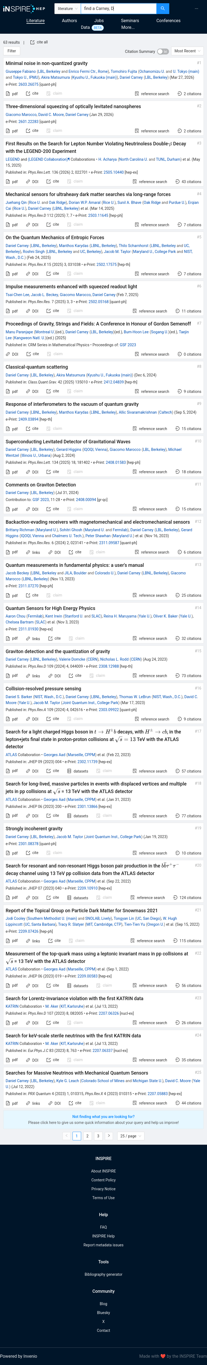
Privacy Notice (103, 1189)
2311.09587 (109, 543)
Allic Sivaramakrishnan (138, 412)
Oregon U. (155, 924)
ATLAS (11, 755)
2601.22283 (28, 121)
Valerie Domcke (72, 659)
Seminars (130, 20)
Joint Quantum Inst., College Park (90, 703)
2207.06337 (103, 1050)
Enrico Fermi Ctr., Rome (88, 71)
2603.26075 (28, 84)
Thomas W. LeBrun (135, 697)
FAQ (103, 1227)
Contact (103, 1330)
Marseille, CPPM (81, 755)
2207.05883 (158, 1094)
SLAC (96, 616)
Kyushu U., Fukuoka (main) (94, 77)
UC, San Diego (148, 918)
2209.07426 (28, 931)
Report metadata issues (103, 1245)
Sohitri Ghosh (71, 530)
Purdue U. (177, 202)
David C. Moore (51, 114)
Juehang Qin (16, 202)
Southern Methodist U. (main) (52, 918)
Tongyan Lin (124, 918)
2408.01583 (116, 462)
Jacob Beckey (17, 573)
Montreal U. (45, 332)
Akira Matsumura (55, 77)
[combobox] (119, 8)
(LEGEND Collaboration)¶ (49, 159)
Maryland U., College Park (154, 251)
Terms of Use (103, 1198)
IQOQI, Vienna (95, 449)
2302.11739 (88, 762)
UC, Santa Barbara (40, 924)
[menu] (189, 8)
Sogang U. (159, 332)
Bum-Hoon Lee (136, 332)
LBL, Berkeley (49, 71)
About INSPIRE (103, 1171)
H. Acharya (107, 159)
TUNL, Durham (168, 159)
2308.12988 (109, 666)
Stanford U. (73, 616)
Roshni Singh (34, 251)
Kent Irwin (53, 616)
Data (85, 27)
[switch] (163, 51)
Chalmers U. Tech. (67, 536)
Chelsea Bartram (20, 622)
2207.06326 (109, 1013)
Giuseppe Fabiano (21, 71)
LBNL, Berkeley (65, 208)
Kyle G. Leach (67, 1081)
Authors (69, 20)
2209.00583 (88, 976)
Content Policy (103, 1180)
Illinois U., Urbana (35, 455)
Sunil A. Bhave (129, 202)
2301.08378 (28, 844)
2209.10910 (88, 888)
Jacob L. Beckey (44, 295)
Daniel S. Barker (19, 697)
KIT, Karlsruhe (72, 1006)
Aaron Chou (15, 616)
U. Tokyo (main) (186, 71)
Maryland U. (47, 530)
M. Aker (51, 1006)
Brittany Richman (20, 530)
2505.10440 (114, 172)
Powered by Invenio (18, 1356)
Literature (35, 20)
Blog (103, 1304)
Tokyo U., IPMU (25, 77)
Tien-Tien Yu (134, 924)
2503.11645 (98, 215)
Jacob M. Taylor (117, 251)
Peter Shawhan (98, 536)
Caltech (165, 412)
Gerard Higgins (68, 449)
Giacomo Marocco (21, 114)
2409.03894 (28, 419)
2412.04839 (114, 382)
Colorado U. (105, 573)
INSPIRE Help (103, 1236)
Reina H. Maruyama (120, 616)
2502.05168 (99, 302)
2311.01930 (28, 629)
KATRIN (12, 1006)
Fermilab (120, 530)
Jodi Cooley (15, 918)
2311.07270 (28, 586)
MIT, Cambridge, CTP (103, 924)
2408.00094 (86, 500)
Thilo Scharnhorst (134, 245)
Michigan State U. (147, 1081)
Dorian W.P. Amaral (85, 202)
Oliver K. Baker (165, 616)
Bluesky (103, 1313)
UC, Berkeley (90, 251)
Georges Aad (54, 755)
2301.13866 (88, 806)
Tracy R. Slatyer (71, 924)
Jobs (99, 20)
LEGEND (13, 159)
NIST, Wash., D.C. (48, 697)
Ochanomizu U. (152, 71)
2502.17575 (106, 264)
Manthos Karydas (73, 245)
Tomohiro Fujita (124, 71)
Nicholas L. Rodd (114, 659)
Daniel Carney (131, 77)
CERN (92, 659)
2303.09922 (109, 710)
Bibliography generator (103, 1274)
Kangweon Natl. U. (29, 338)
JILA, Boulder (75, 573)
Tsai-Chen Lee (17, 295)
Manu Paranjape (19, 332)
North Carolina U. (133, 159)
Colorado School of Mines (103, 1081)
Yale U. (144, 616)
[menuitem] (196, 8)
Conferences (168, 20)
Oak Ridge (57, 202)
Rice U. (35, 202)
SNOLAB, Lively (98, 918)
